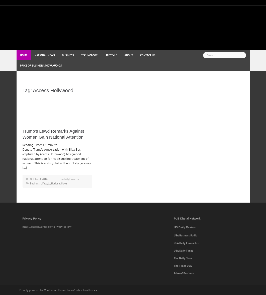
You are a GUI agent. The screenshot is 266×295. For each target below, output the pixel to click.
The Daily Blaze (183, 258)
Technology (89, 55)
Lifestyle (111, 55)
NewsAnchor (74, 290)
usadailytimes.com (70, 179)
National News (45, 55)
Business (68, 55)
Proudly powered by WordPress (38, 290)
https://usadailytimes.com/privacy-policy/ (47, 226)
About (129, 55)
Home (23, 55)
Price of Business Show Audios (41, 65)
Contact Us (147, 55)
